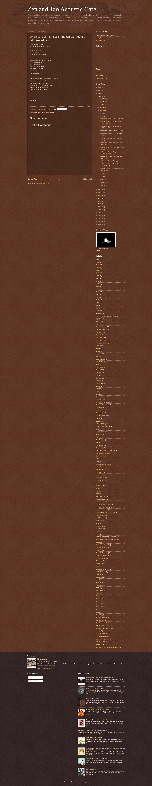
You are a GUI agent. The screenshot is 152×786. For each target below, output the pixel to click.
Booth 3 (98, 375)
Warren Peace (100, 641)
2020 (100, 195)
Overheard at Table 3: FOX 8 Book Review (99, 720)
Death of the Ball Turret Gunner (95, 688)
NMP (97, 534)
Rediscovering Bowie (102, 558)
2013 (100, 215)
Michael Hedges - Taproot (94, 737)
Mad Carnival (100, 518)
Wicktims (99, 644)
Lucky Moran (100, 515)
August (102, 110)
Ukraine (98, 631)
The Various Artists (101, 623)
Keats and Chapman (102, 496)
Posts (30, 677)
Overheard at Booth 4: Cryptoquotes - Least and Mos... (110, 122)
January (102, 185)
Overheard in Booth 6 (92, 699)
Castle (98, 389)
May (101, 174)
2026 (100, 87)
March (102, 179)
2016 (100, 207)
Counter (98, 407)
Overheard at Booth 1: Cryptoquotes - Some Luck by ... (110, 127)
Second (98, 574)
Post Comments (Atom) (43, 183)
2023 (35, 112)
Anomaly (98, 335)
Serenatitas (99, 577)
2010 (100, 224)
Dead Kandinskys (101, 424)
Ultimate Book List (101, 78)
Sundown (99, 593)
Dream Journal (100, 432)
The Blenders (100, 620)
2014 (100, 212)
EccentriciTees (100, 434)
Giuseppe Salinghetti (102, 464)
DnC (97, 429)
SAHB (98, 566)
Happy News (100, 38)
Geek (97, 461)
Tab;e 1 (98, 596)
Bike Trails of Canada (102, 362)
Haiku (98, 467)
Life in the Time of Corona (104, 507)
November (103, 101)
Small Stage (99, 585)
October (102, 104)
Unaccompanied (101, 633)
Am (97, 324)
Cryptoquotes (100, 413)
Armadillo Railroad (101, 343)
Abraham (99, 313)
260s (97, 305)
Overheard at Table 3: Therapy (108, 161)
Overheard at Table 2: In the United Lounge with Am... (110, 139)
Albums (98, 321)
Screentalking (100, 572)
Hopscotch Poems (101, 477)
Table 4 (98, 607)
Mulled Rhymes (100, 528)
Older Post (87, 179)
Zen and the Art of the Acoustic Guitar (107, 647)
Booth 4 (98, 378)
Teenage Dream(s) (101, 617)
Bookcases (99, 367)
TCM (97, 612)
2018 (100, 201)
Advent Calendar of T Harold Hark (106, 316)
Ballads (98, 351)
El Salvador (45, 112)
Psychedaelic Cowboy (102, 555)
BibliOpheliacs (100, 359)
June (101, 116)
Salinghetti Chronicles (102, 569)
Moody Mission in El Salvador (105, 35)
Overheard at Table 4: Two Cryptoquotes (111, 118)
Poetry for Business (102, 553)
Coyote (98, 410)
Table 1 (98, 598)
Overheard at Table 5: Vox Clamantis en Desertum (93, 730)
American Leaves (101, 329)
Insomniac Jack (100, 485)
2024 (100, 93)
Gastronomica (100, 456)
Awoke (98, 348)
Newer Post (32, 179)
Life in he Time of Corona (103, 504)
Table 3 (98, 604)
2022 (100, 189)
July (101, 113)
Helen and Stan (100, 472)
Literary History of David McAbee (106, 512)
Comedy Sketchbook (102, 405)
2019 (100, 198)
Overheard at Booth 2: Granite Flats (97, 758)
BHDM (98, 356)
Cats (97, 391)
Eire (97, 437)
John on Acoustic (91, 769)
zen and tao (43, 659)
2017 (100, 204)
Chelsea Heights (101, 397)
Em (97, 442)
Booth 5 (98, 380)
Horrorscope (100, 483)
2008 (97, 259)
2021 (100, 192)
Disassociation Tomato (103, 426)
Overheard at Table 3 (102, 545)
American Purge (101, 332)
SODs (98, 588)
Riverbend (99, 561)
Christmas (99, 399)
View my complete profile (45, 668)
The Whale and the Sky (103, 625)
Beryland (98, 354)
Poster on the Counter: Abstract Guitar (97, 709)
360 (97, 308)
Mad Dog (99, 520)
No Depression (100, 40)
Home (60, 179)
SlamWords (99, 582)
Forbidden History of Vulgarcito (105, 450)
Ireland (98, 488)
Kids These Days (101, 499)
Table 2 (52, 112)
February (103, 182)
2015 (100, 210)
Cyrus (98, 418)
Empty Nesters (100, 445)
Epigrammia (99, 448)
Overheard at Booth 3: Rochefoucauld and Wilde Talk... (110, 164)
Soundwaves (100, 590)
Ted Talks (99, 615)
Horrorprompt (100, 480)
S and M (98, 563)
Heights (98, 469)
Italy (97, 491)
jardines (98, 493)
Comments (32, 681)
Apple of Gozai (100, 337)
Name (98, 531)
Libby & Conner (100, 502)
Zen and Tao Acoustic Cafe (61, 9)
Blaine (98, 364)
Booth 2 (98, 372)
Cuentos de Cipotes (102, 415)
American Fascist (101, 327)
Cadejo (98, 386)
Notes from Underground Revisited (106, 539)
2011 (100, 221)
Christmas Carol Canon (103, 402)
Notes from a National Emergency (106, 537)
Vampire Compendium (102, 639)
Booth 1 (98, 370)
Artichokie (99, 345)
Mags (97, 523)
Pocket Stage (100, 550)
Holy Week (99, 475)
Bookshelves (100, 75)
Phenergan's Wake (101, 547)
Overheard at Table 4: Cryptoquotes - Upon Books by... (110, 157)
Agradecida (99, 319)
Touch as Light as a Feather (104, 628)
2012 (100, 218)
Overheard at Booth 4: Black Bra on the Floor (99, 678)
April (101, 177)
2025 (100, 90)
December (103, 98)
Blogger (85, 782)
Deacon (98, 421)
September (103, 107)
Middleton (99, 526)
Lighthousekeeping (101, 510)
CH (97, 394)
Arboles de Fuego (101, 340)
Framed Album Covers (103, 453)
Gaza (97, 459)
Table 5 (98, 609)
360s (39, 112)
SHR (97, 580)
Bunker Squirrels (101, 383)
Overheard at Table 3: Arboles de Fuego (111, 130)
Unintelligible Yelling (102, 636)
